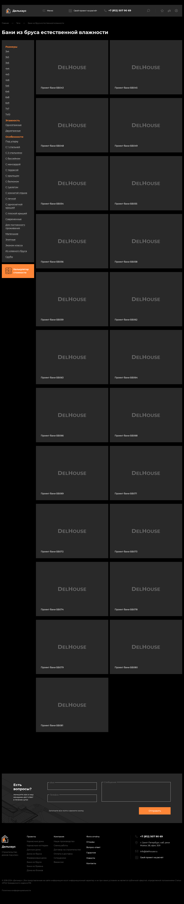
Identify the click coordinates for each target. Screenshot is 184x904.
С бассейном (12, 158)
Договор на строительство (67, 850)
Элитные (10, 239)
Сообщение (110, 782)
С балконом (12, 181)
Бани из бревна (35, 866)
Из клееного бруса (16, 251)
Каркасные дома (35, 841)
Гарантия (91, 853)
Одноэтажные (13, 125)
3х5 (7, 57)
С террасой (11, 170)
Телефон (54, 795)
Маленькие (11, 234)
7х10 (7, 114)
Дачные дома (33, 850)
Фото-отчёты (93, 836)
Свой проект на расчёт (85, 11)
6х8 (7, 97)
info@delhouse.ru (148, 851)
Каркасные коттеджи (37, 845)
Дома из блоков (35, 870)
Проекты (31, 836)
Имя (52, 782)
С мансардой (12, 164)
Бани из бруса (34, 862)
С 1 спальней (12, 147)
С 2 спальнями (13, 153)
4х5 (7, 74)
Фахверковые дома (36, 858)
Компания (59, 836)
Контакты (91, 863)
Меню (50, 11)
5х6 (7, 85)
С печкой (10, 198)
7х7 (7, 108)
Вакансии (59, 862)
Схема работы (61, 845)
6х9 (7, 103)
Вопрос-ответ (93, 847)
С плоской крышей (16, 213)
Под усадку (11, 141)
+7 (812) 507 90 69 (119, 10)
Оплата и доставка (63, 854)
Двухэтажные (13, 130)
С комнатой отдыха (16, 193)
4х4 (7, 68)
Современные (13, 219)
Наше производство (64, 841)
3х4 (7, 51)
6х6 (7, 91)
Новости (90, 858)
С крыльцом (12, 175)
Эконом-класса (14, 245)
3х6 (7, 63)
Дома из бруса (34, 854)
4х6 (7, 80)
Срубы (9, 257)
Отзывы (90, 842)
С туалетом (11, 187)
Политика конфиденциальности (16, 890)
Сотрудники (60, 858)
